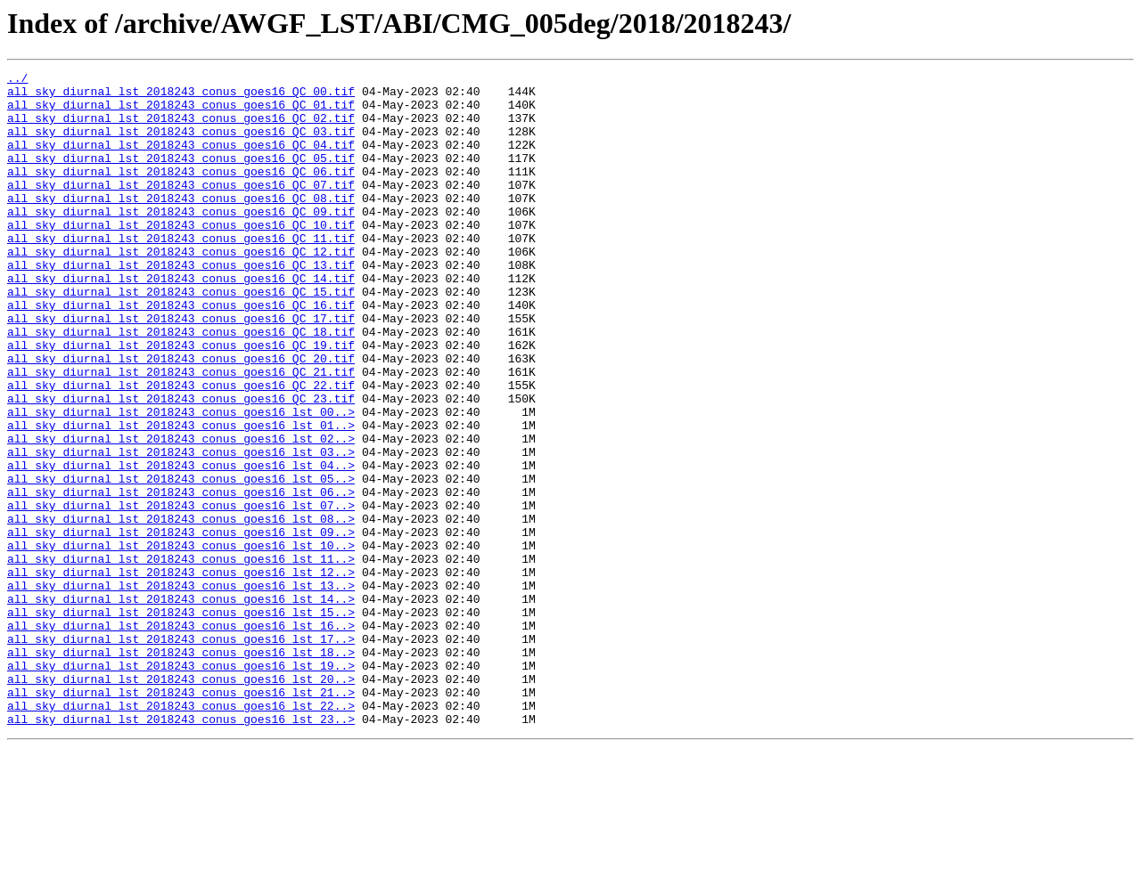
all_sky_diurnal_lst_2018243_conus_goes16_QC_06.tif (181, 192)
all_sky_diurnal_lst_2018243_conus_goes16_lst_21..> (181, 817)
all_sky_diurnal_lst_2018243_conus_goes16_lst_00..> (181, 481)
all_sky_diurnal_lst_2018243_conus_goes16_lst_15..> (181, 721)
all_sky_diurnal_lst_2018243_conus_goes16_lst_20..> (181, 801)
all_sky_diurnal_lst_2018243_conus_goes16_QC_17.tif (181, 369)
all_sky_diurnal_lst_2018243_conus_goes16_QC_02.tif (181, 128)
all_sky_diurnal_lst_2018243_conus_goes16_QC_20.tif (181, 417)
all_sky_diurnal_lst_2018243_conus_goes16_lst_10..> (181, 641)
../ (17, 80)
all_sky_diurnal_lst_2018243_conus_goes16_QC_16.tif (181, 353)
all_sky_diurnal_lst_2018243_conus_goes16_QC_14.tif (181, 321)
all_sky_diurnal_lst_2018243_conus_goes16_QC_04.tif (181, 160)
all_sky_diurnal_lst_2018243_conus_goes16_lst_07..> (181, 593)
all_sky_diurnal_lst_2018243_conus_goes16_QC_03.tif (181, 144)
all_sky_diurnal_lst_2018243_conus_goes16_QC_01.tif (181, 112)
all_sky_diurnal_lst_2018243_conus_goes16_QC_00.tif (181, 96)
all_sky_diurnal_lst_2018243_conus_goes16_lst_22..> (181, 833)
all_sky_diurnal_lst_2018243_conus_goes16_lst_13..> (181, 689)
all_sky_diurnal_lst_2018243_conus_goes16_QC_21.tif (181, 433)
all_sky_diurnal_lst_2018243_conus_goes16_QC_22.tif (181, 449)
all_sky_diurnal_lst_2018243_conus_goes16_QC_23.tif (181, 465)
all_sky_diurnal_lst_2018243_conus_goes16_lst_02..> (181, 513)
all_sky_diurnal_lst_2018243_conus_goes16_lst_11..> (181, 657)
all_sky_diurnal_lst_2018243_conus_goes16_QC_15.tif (181, 337)
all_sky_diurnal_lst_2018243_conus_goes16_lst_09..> (181, 625)
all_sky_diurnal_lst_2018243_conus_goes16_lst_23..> (181, 849)
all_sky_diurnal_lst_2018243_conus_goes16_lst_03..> (181, 529)
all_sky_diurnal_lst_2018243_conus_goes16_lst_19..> (181, 785)
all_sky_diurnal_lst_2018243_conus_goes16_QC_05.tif (181, 176)
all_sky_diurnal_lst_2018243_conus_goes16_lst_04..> (181, 545)
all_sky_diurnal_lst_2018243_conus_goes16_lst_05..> (181, 561)
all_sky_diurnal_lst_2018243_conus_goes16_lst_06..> (181, 577)
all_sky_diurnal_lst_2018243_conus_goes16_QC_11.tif (181, 272)
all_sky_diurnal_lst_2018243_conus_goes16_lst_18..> (181, 769)
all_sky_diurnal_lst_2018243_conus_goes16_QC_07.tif (181, 208)
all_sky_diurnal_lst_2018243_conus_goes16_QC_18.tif (181, 385)
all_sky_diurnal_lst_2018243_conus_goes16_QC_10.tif (181, 256)
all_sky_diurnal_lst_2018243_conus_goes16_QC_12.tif (181, 288)
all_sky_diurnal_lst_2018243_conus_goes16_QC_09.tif (181, 240)
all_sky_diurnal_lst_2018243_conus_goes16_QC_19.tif (181, 401)
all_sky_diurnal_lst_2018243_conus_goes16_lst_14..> (181, 705)
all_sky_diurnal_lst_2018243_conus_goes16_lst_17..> (181, 753)
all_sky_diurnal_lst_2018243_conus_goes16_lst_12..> (181, 673)
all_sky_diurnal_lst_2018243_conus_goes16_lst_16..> (181, 737)
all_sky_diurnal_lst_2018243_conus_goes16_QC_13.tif (181, 305)
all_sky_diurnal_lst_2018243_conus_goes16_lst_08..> (181, 609)
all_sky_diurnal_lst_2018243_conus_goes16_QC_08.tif (181, 224)
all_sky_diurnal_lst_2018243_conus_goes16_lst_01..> (181, 497)
